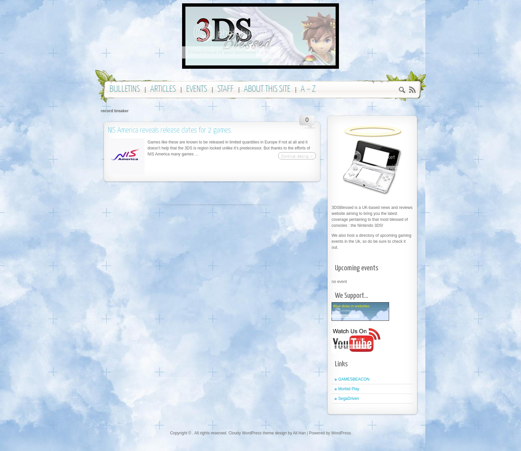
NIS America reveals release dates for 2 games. (170, 130)
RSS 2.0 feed (412, 90)
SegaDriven (348, 398)
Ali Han (299, 433)
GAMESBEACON (353, 379)
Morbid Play (348, 389)
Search (402, 91)
